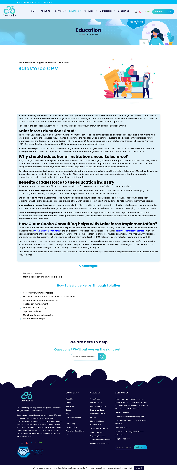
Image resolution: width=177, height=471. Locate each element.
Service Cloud (96, 402)
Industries (74, 10)
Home (34, 10)
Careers (69, 410)
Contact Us (123, 10)
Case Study (70, 423)
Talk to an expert (163, 11)
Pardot (93, 417)
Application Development (100, 439)
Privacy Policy (71, 427)
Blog (67, 414)
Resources (89, 10)
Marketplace (106, 10)
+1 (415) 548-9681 (123, 439)
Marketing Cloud (97, 421)
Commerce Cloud (97, 414)
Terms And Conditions (75, 431)
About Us (45, 10)
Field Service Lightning (99, 406)
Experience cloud (97, 410)
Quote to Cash (96, 432)
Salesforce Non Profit (99, 428)
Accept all (139, 468)
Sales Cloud (95, 399)
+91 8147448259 (122, 412)
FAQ (67, 434)
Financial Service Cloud (99, 443)
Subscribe (140, 447)
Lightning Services (97, 436)
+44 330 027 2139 (123, 428)
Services (59, 10)
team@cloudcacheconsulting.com (130, 416)
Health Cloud (95, 425)
